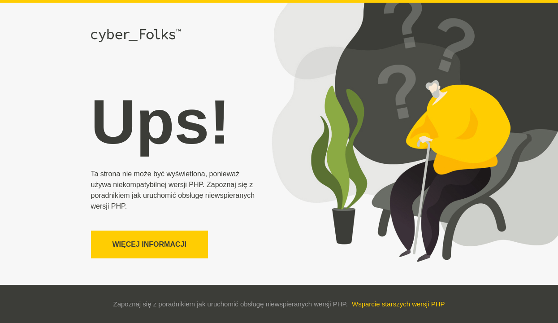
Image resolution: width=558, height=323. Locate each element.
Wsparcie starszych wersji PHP (398, 304)
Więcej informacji (149, 244)
